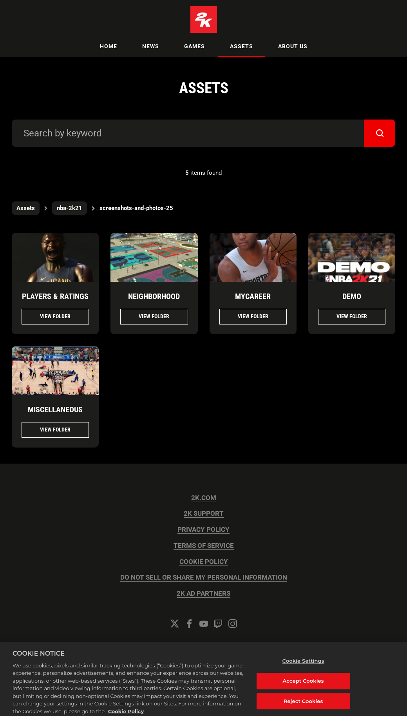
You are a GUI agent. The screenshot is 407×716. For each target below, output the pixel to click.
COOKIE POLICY (203, 562)
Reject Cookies (303, 706)
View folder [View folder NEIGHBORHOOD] (154, 316)
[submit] (379, 133)
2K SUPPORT (204, 513)
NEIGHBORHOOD (154, 296)
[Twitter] (174, 623)
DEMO (351, 296)
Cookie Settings (203, 645)
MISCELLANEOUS (55, 409)
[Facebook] (189, 623)
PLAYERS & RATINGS (55, 296)
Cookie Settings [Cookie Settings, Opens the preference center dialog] (303, 666)
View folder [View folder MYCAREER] (253, 316)
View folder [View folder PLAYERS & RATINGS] (55, 316)
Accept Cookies (303, 686)
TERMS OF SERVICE (204, 545)
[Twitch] (218, 623)
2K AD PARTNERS (203, 593)
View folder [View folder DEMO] (351, 316)
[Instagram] (232, 623)
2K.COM (203, 498)
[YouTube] (203, 623)
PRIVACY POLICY (203, 529)
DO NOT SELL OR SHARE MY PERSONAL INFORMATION (203, 577)
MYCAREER (253, 296)
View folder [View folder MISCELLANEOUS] (55, 429)
